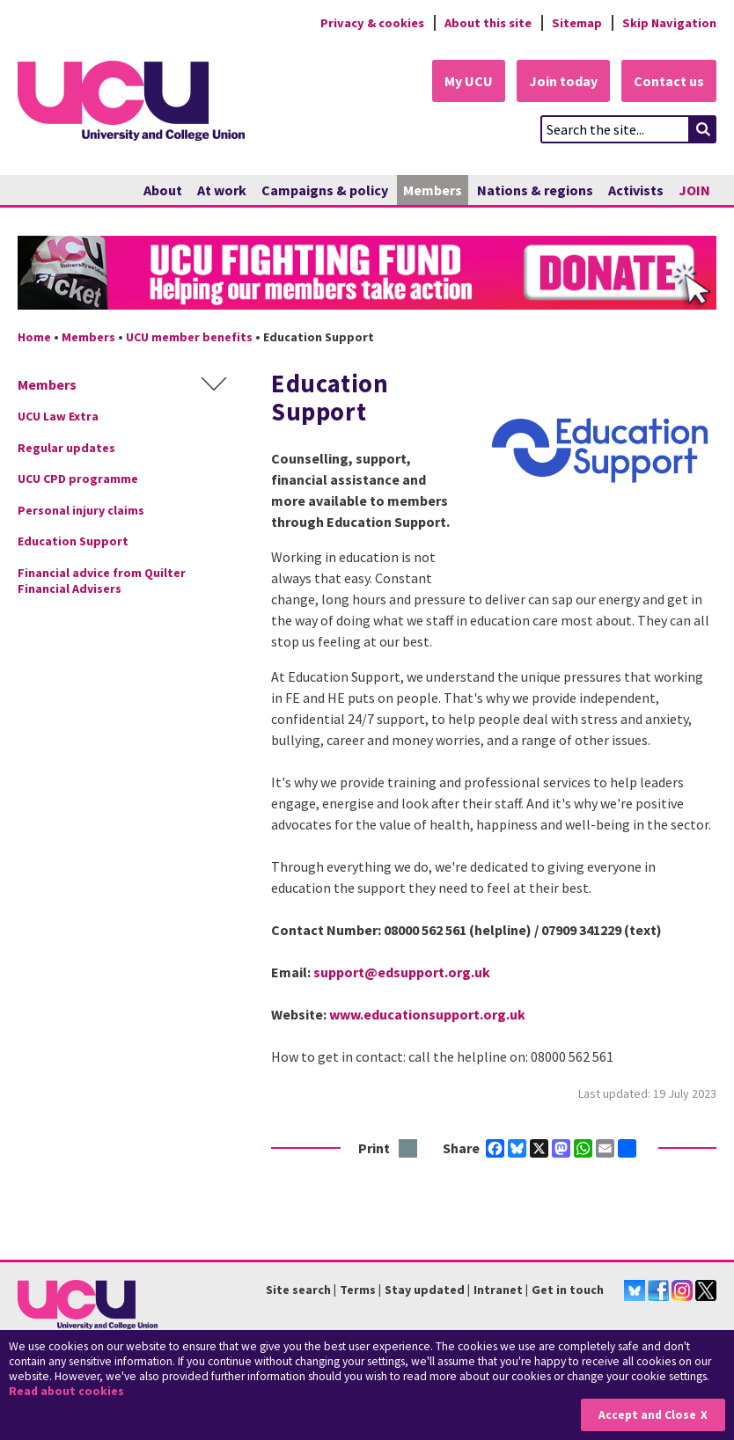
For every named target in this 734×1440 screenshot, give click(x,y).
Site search (298, 1289)
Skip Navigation (669, 23)
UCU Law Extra (58, 416)
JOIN (694, 190)
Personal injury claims (81, 510)
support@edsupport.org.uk (401, 972)
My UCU (468, 81)
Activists (636, 190)
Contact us (669, 81)
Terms (358, 1289)
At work (221, 190)
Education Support (73, 541)
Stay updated (425, 1289)
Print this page (408, 1149)
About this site (488, 23)
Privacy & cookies (372, 23)
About (162, 190)
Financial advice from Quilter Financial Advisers (102, 580)
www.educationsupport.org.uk (427, 1014)
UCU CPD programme (78, 478)
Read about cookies (66, 1391)
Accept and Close (647, 1414)
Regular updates (66, 448)
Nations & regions (535, 190)
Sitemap (577, 23)
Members (432, 190)
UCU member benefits (189, 337)
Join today (563, 81)
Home (34, 337)
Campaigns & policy (324, 190)
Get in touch (568, 1289)
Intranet (498, 1289)
